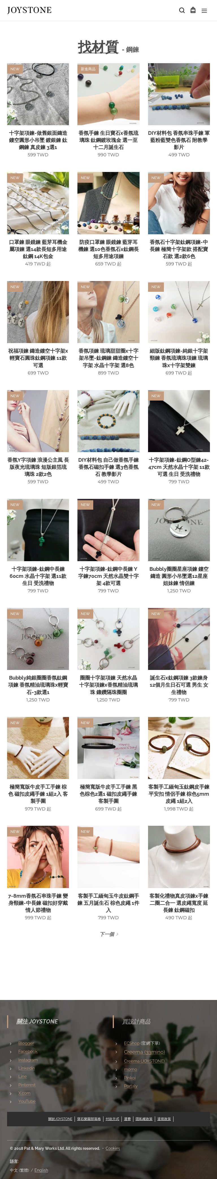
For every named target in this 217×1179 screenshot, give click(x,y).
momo (130, 1069)
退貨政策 (164, 1119)
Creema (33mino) (144, 1052)
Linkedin (26, 1068)
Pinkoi (130, 1077)
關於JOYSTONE (60, 1119)
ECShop (132, 1043)
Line (22, 1076)
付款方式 (112, 1119)
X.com (24, 1093)
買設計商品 (136, 1021)
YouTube (27, 1101)
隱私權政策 (144, 1119)
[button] (181, 10)
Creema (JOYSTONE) (144, 1061)
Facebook (28, 1051)
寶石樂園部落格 (89, 1119)
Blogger (26, 1043)
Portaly (131, 1086)
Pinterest (27, 1084)
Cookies (113, 1148)
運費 (127, 1119)
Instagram (28, 1059)
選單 (204, 10)
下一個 (106, 934)
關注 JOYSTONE (37, 1021)
